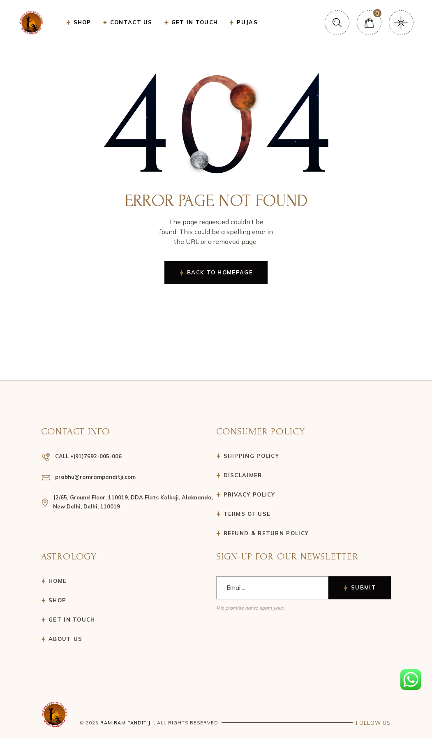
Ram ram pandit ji (126, 723)
